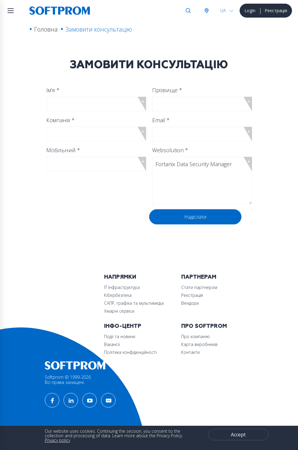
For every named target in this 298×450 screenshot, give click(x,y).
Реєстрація (276, 10)
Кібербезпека (118, 295)
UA (223, 10)
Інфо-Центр (122, 326)
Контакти (190, 352)
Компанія (60, 120)
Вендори (190, 303)
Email (161, 120)
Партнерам (198, 277)
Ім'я (53, 90)
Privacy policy (57, 440)
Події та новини (119, 336)
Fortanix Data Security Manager (202, 180)
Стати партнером (199, 287)
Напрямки (120, 277)
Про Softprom (204, 326)
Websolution (170, 150)
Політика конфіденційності (130, 352)
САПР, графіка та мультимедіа (134, 303)
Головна (46, 29)
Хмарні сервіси (119, 311)
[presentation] (94, 221)
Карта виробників (199, 344)
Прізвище (167, 90)
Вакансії (112, 344)
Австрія (206, 10)
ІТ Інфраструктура (122, 287)
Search (188, 10)
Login (249, 10)
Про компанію (195, 336)
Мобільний (63, 150)
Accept (238, 434)
